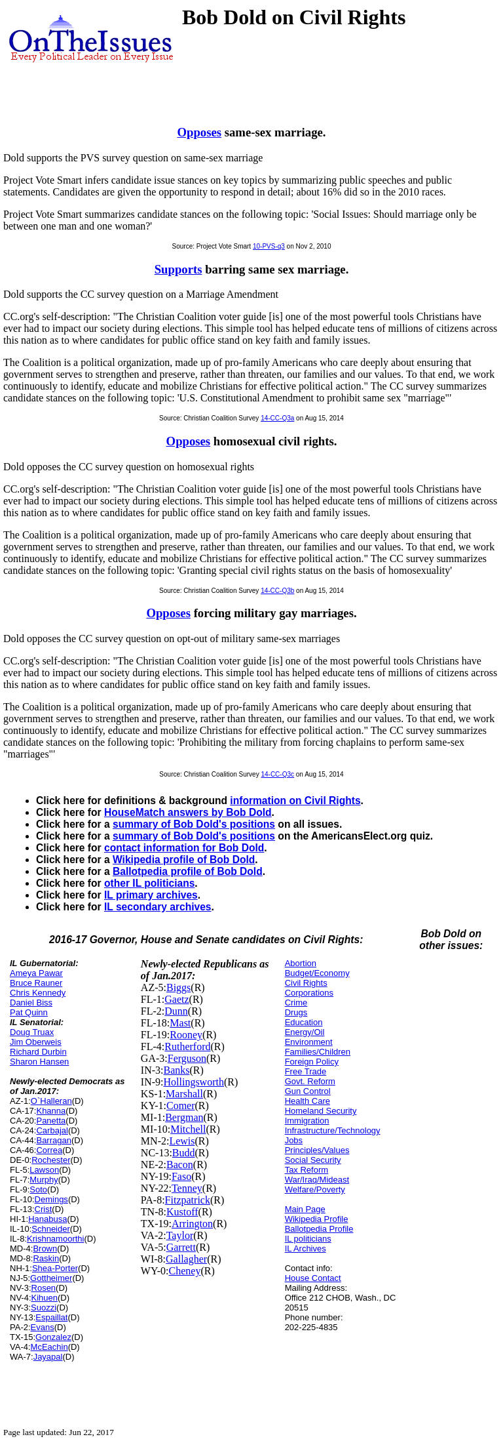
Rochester (50, 1160)
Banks (177, 1070)
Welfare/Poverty (315, 1189)
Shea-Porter (55, 1268)
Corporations (309, 993)
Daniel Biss (31, 1002)
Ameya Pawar (36, 973)
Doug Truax (32, 1032)
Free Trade (306, 1071)
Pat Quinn (29, 1012)
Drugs (296, 1012)
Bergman (184, 1117)
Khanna (50, 1111)
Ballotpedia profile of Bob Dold (188, 871)
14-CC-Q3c (277, 774)
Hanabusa (47, 1219)
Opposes (199, 132)
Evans (42, 1327)
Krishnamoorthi (55, 1239)
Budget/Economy (317, 973)
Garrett (181, 1247)
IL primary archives (151, 895)
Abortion (300, 963)
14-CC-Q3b (277, 590)
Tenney (187, 1188)
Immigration (307, 1121)
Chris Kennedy (37, 993)
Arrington (192, 1223)
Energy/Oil (305, 1032)
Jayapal (48, 1357)
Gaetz (176, 999)
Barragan (53, 1140)
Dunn (176, 1011)
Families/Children (317, 1052)
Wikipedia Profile (316, 1219)
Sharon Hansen (39, 1061)
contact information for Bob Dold (184, 847)
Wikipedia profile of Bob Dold (184, 859)
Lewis (182, 1141)
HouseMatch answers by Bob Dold (188, 812)
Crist (43, 1209)
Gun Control (308, 1091)
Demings (51, 1199)
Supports (178, 269)
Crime (296, 1002)
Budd (183, 1152)
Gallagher (186, 1259)
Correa (49, 1150)
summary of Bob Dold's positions (194, 824)
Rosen (43, 1288)
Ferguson (187, 1058)
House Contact (313, 1278)
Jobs (294, 1140)
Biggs (178, 987)
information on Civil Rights (295, 800)
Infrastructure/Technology (333, 1130)
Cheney (185, 1270)
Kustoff (182, 1211)
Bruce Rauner (36, 983)
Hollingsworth (194, 1081)
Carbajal (51, 1130)
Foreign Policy (312, 1061)
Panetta (50, 1121)
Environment (309, 1042)
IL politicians (308, 1239)
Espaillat (51, 1317)
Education (304, 1022)
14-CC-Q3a (277, 418)
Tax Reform (306, 1170)
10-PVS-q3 (269, 246)
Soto (38, 1189)
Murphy (43, 1180)
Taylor (180, 1235)
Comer (180, 1105)
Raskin (46, 1258)
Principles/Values (317, 1150)
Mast (180, 1022)
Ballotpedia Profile (319, 1229)
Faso (181, 1176)
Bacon (179, 1164)
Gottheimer (51, 1278)
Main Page (305, 1209)
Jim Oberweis (36, 1042)
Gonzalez (53, 1337)
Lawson (44, 1170)
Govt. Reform (310, 1081)
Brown (45, 1248)
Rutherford (187, 1046)
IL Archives (305, 1248)
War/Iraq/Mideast (317, 1180)
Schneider (50, 1229)
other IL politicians (149, 883)
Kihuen (44, 1298)
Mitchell (188, 1129)
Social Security (313, 1160)
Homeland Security (321, 1111)
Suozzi (43, 1307)
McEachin (49, 1347)
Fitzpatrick (187, 1200)
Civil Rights (306, 983)
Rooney (186, 1034)
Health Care (307, 1101)
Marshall (184, 1093)
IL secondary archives (158, 906)
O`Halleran (51, 1101)
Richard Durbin (38, 1052)
